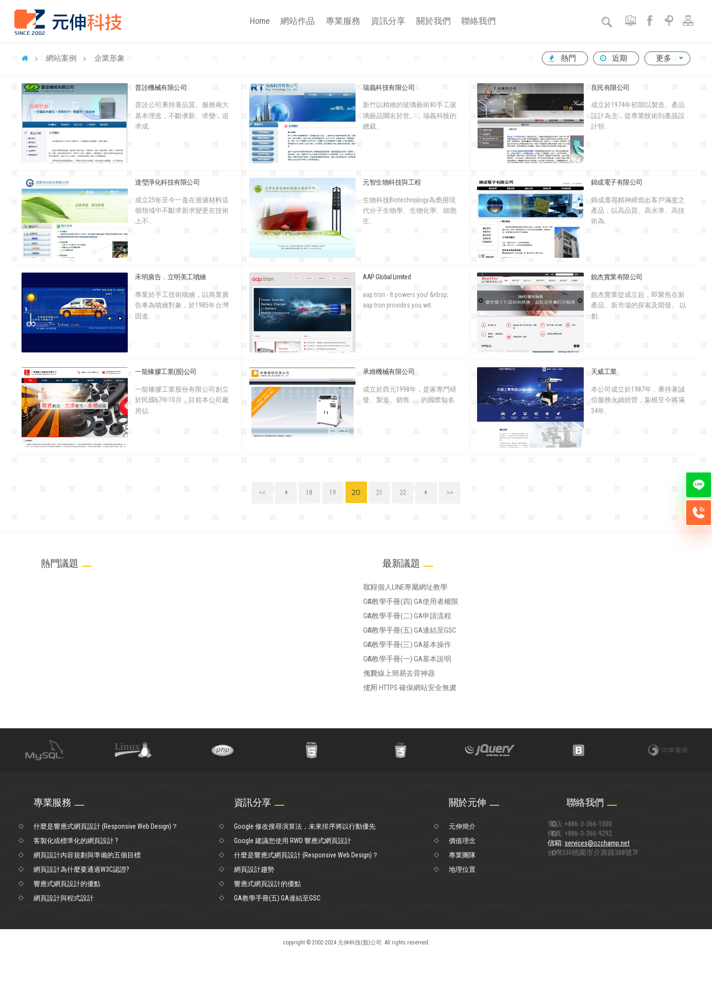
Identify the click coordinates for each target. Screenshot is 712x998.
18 (309, 492)
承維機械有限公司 (388, 371)
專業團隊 (462, 897)
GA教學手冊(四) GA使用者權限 (426, 609)
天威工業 (604, 371)
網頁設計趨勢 (254, 911)
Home (260, 21)
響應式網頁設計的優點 (66, 926)
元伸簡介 (462, 868)
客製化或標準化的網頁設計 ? (75, 883)
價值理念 (462, 883)
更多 (667, 58)
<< (262, 492)
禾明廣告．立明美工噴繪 (170, 277)
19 (332, 492)
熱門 (562, 58)
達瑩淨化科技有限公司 (167, 182)
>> (449, 492)
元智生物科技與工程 (392, 182)
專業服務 (343, 21)
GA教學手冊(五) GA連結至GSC (425, 648)
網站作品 (297, 21)
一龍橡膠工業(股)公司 (166, 371)
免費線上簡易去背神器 (415, 707)
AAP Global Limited (387, 277)
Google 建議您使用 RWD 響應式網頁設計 (292, 883)
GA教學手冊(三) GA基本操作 (423, 668)
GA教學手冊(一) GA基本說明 (423, 687)
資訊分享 (388, 21)
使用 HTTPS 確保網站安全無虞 (426, 727)
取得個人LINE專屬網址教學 (421, 589)
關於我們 (433, 21)
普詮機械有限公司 (161, 87)
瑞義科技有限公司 (388, 87)
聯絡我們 (478, 21)
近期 (613, 58)
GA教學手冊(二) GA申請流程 (423, 629)
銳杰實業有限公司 (617, 277)
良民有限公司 (610, 87)
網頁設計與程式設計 (63, 940)
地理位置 (462, 911)
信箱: (607, 897)
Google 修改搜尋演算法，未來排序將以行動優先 (305, 868)
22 (403, 492)
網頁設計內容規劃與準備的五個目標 (87, 897)
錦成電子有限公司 (617, 182)
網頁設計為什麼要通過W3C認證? (81, 911)
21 (379, 492)
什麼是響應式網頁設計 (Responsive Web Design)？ (105, 868)
